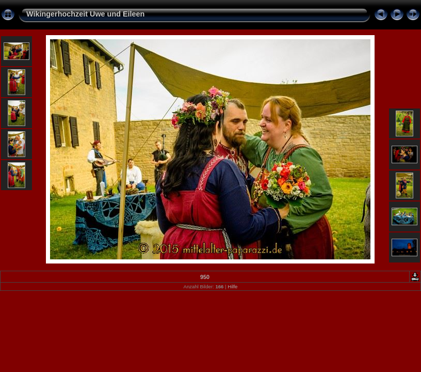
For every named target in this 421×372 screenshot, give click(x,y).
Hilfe (232, 286)
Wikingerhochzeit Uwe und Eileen (85, 14)
